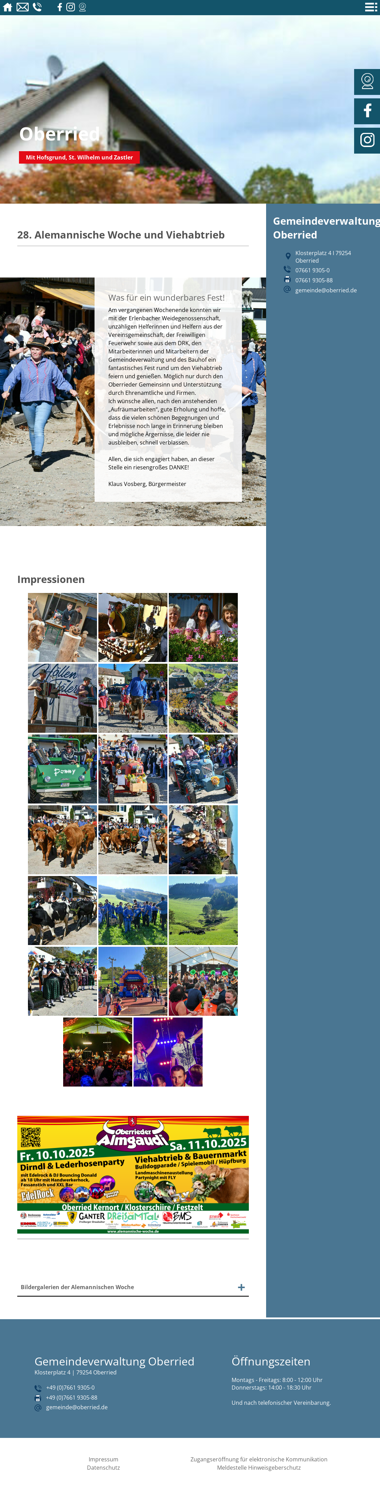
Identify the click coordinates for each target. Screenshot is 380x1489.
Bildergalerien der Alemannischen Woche (77, 1287)
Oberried (59, 133)
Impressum (103, 1459)
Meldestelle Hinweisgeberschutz (259, 1467)
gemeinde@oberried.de (326, 290)
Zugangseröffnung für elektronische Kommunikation (259, 1459)
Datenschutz (103, 1467)
